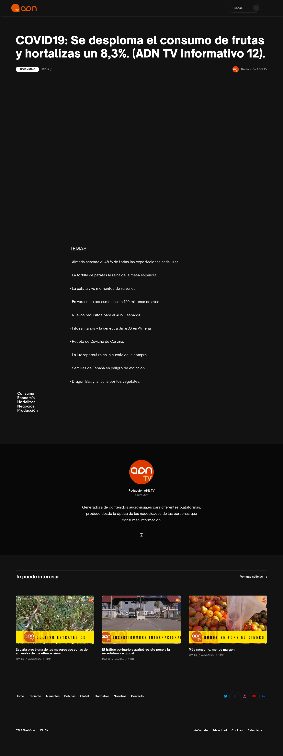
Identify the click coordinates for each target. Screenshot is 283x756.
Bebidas (69, 696)
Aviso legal (255, 730)
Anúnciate (201, 730)
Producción (27, 410)
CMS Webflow (26, 730)
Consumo (25, 393)
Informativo (27, 69)
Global (84, 696)
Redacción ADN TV (142, 490)
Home (20, 696)
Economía (26, 398)
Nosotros (120, 696)
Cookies (237, 730)
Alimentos (53, 696)
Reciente (35, 696)
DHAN (44, 730)
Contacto (137, 696)
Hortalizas (26, 402)
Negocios (26, 406)
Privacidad (219, 730)
